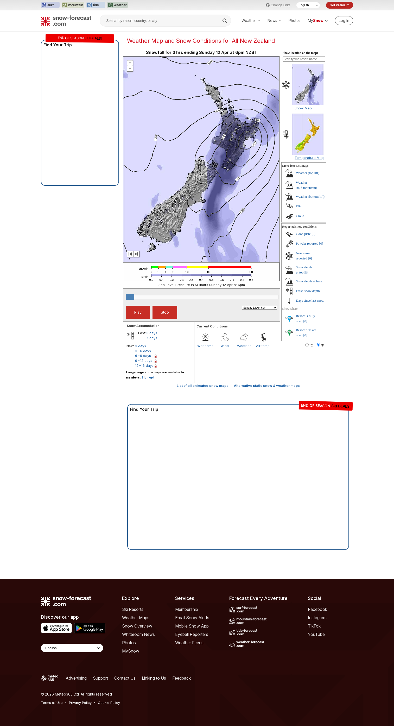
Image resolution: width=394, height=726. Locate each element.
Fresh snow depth (308, 291)
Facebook (317, 609)
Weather (251, 20)
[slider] (130, 297)
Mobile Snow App (192, 626)
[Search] (225, 20)
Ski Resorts (132, 609)
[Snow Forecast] (66, 20)
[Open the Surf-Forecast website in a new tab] (50, 5)
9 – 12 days (143, 360)
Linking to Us (154, 678)
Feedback (181, 678)
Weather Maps (135, 617)
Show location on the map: (300, 53)
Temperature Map (309, 158)
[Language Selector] (308, 5)
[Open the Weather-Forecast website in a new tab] (117, 5)
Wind (224, 346)
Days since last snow (310, 300)
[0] (313, 234)
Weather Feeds (189, 642)
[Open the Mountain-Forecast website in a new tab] (73, 5)
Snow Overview (137, 626)
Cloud (300, 216)
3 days (151, 333)
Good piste (303, 234)
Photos (295, 20)
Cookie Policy (109, 702)
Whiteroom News (138, 634)
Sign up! (148, 377)
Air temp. (263, 346)
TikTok (314, 626)
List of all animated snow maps (202, 385)
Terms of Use (52, 702)
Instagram (317, 617)
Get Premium (339, 5)
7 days (151, 338)
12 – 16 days (144, 365)
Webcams (205, 346)
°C (311, 345)
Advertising (76, 678)
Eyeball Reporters (191, 634)
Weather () (307, 173)
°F (322, 345)
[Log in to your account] (344, 20)
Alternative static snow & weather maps (267, 385)
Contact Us (125, 678)
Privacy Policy (80, 702)
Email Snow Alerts (192, 617)
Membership (186, 609)
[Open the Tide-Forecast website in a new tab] (95, 5)
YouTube (316, 634)
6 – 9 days (143, 355)
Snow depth (309, 281)
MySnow (130, 651)
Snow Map (303, 108)
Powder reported (307, 243)
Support (100, 678)
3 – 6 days (143, 351)
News (274, 20)
